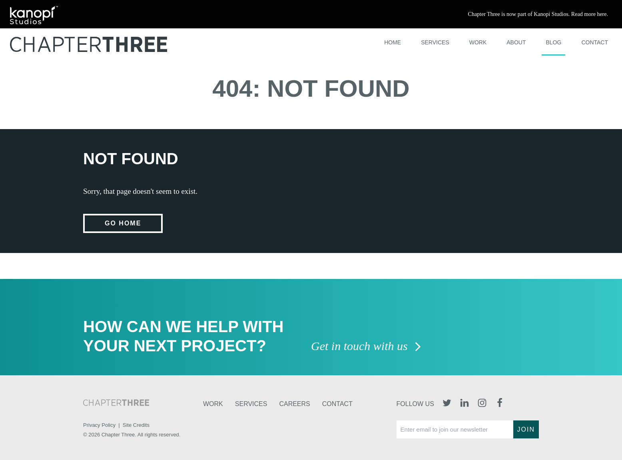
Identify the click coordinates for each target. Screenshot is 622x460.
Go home (123, 223)
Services (435, 42)
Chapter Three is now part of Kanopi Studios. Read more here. (538, 14)
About (516, 42)
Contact (594, 42)
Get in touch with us (366, 346)
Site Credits (136, 425)
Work (478, 42)
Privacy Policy (99, 425)
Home (392, 42)
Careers (294, 403)
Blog (553, 42)
